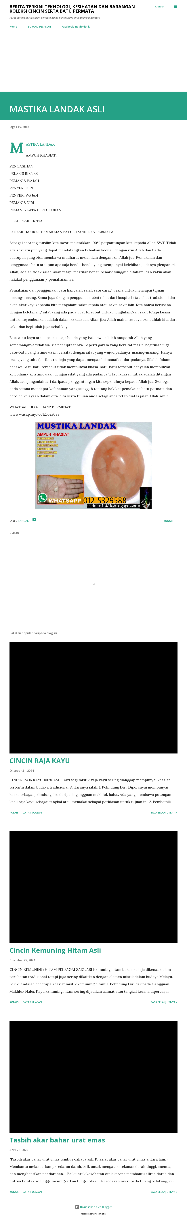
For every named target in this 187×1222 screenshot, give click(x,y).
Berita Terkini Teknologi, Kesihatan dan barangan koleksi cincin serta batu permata (72, 8)
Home (13, 26)
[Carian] (159, 6)
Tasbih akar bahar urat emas (57, 1140)
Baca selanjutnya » (164, 812)
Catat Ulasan (32, 812)
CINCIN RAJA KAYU (39, 760)
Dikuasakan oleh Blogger (93, 1207)
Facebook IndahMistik (76, 26)
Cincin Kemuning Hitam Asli (55, 950)
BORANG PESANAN (39, 26)
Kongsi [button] (168, 521)
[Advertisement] (93, 64)
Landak (23, 521)
